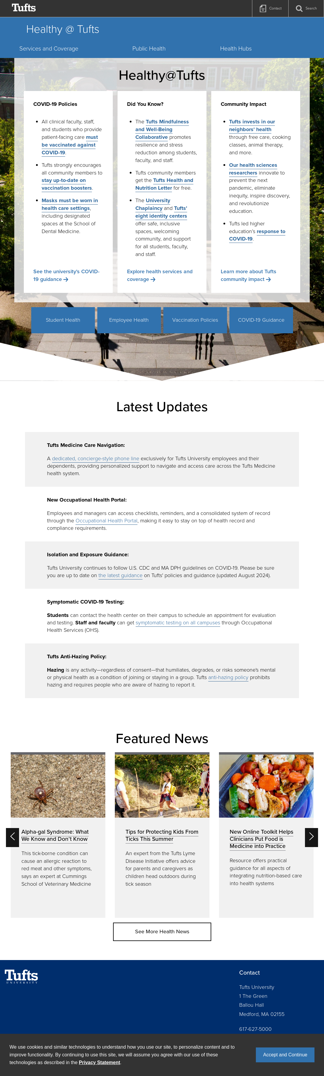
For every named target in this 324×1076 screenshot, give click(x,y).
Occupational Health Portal (106, 520)
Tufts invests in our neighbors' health (252, 125)
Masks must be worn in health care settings (70, 204)
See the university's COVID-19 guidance (66, 275)
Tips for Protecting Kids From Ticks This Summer (162, 835)
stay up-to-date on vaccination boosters (67, 184)
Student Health (63, 320)
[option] (58, 835)
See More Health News (162, 931)
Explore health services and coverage (159, 275)
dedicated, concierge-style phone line (95, 458)
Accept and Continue (285, 1054)
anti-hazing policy (228, 677)
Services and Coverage (48, 48)
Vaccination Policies (195, 320)
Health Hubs (236, 48)
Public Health (149, 48)
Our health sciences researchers (253, 169)
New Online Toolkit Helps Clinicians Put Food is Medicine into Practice (261, 838)
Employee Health (129, 320)
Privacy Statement (99, 1062)
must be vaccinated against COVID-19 (70, 144)
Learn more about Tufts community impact (248, 275)
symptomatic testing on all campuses (178, 622)
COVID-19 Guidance (261, 320)
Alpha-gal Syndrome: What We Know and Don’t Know (55, 835)
